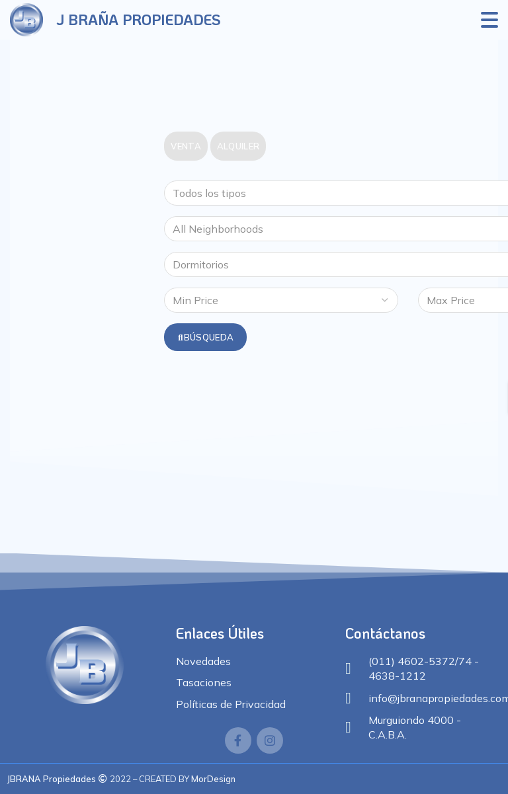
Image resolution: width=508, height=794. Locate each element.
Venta (186, 146)
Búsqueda (205, 337)
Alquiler (238, 146)
